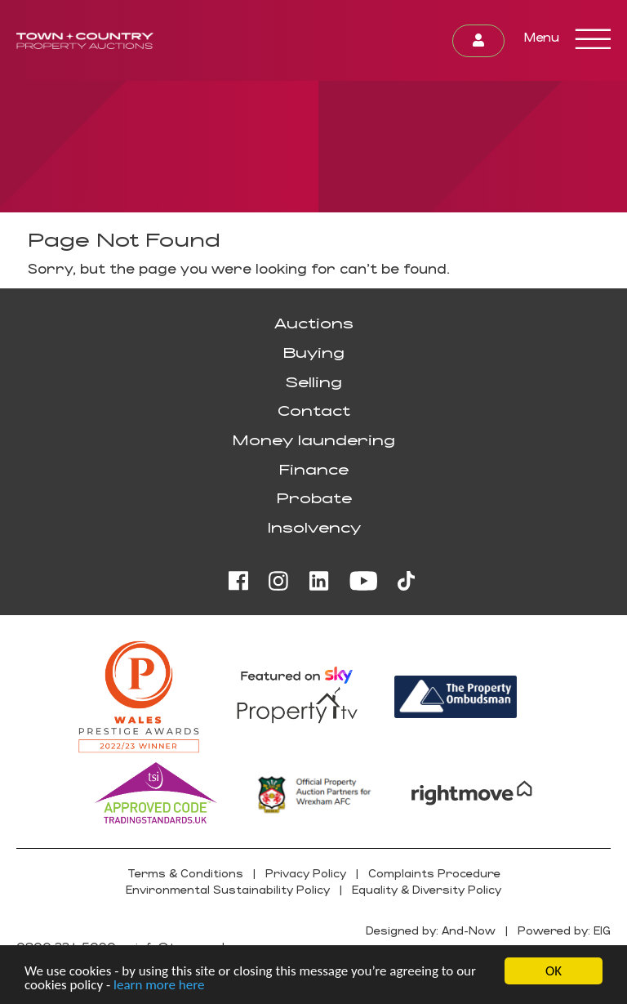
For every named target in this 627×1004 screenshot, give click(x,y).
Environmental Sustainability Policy (228, 889)
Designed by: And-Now (431, 930)
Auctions (314, 323)
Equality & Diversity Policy (426, 889)
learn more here (158, 985)
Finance (313, 469)
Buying (313, 352)
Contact (314, 410)
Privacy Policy (305, 873)
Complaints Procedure (434, 873)
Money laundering (313, 439)
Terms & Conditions (185, 873)
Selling (313, 381)
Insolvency (314, 527)
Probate (314, 497)
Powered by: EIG (564, 930)
